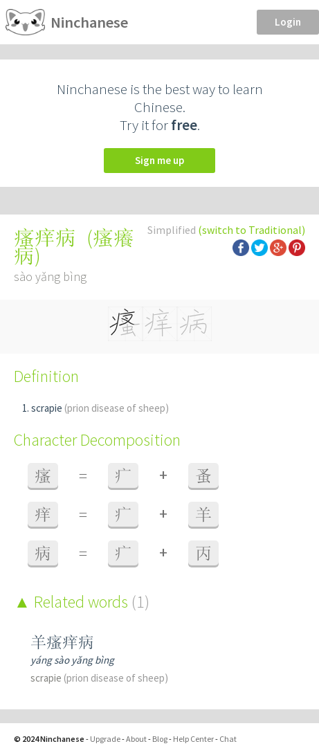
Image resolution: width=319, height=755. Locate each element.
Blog (159, 739)
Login (288, 21)
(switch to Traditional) (251, 230)
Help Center (193, 739)
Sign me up (159, 160)
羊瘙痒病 (62, 642)
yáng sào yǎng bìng (72, 659)
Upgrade (105, 739)
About (136, 739)
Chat (228, 739)
